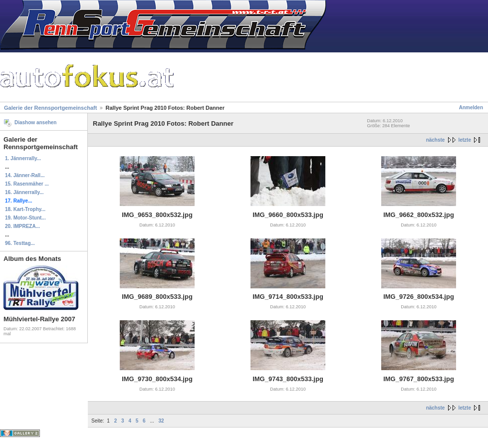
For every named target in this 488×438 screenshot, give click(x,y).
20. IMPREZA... (22, 226)
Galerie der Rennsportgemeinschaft (50, 108)
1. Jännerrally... (23, 158)
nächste (435, 140)
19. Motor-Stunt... (25, 217)
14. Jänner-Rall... (24, 175)
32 (161, 421)
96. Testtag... (20, 243)
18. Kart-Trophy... (25, 209)
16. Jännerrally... (24, 192)
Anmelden (471, 107)
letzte (464, 140)
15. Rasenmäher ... (27, 184)
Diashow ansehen (35, 122)
